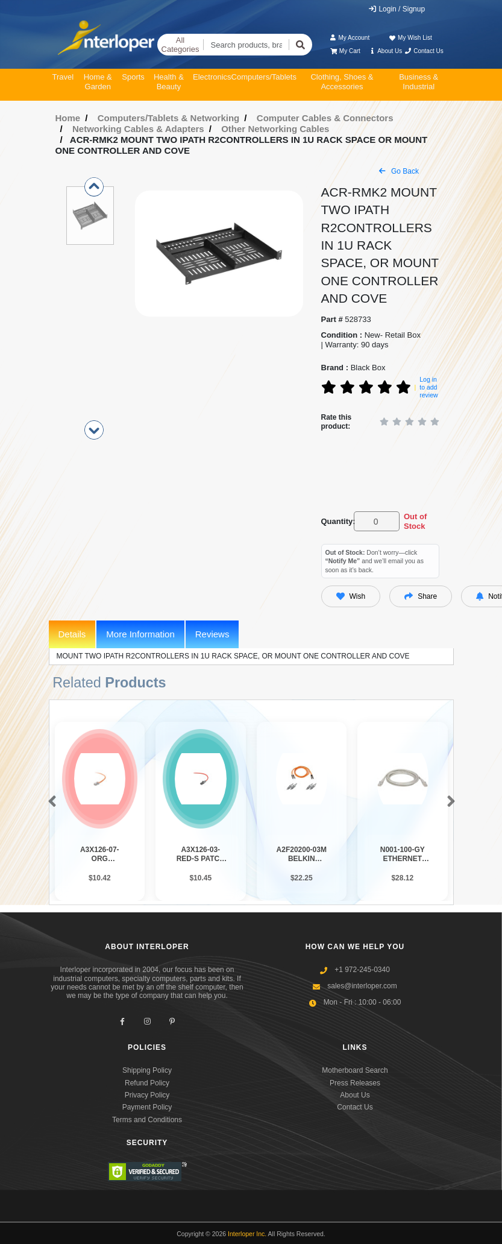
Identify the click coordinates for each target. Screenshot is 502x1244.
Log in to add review (428, 387)
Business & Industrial (418, 81)
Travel (63, 76)
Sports (133, 76)
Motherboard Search (354, 1070)
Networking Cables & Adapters (138, 129)
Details (72, 634)
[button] (49, 802)
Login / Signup (396, 9)
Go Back (399, 171)
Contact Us (424, 51)
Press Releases (355, 1083)
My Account (349, 37)
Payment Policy (147, 1107)
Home (68, 118)
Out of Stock (415, 521)
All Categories (180, 45)
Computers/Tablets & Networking (169, 118)
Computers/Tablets (263, 76)
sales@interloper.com (362, 986)
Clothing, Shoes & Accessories (341, 81)
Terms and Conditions (147, 1120)
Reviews (212, 634)
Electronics (212, 76)
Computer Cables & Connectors (325, 118)
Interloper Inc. (247, 1233)
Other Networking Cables (275, 129)
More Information (140, 634)
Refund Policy (147, 1083)
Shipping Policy (147, 1070)
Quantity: (335, 521)
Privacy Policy (147, 1095)
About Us (385, 51)
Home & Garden (98, 81)
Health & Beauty (169, 81)
